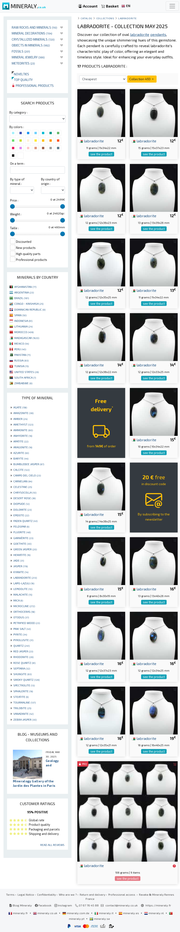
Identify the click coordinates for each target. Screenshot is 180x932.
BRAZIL (21, 298)
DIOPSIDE (21, 503)
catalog (86, 18)
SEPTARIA (21, 668)
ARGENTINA (24, 292)
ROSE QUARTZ (24, 662)
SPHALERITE (23, 691)
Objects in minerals (31, 45)
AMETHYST (23, 424)
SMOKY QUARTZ (26, 679)
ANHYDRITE (22, 435)
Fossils (21, 51)
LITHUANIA (23, 326)
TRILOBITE (22, 708)
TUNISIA (21, 366)
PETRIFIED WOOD (26, 622)
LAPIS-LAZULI (23, 583)
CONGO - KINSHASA (28, 303)
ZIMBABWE (23, 383)
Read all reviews (52, 844)
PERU (20, 349)
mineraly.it (104, 913)
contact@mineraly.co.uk (121, 905)
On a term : (17, 163)
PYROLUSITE (23, 640)
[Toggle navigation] (172, 6)
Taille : (14, 228)
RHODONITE (23, 656)
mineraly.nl (154, 913)
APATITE (20, 441)
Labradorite (127, 18)
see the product (101, 154)
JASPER (20, 566)
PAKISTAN (22, 354)
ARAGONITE (22, 447)
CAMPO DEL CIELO (27, 475)
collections (105, 18)
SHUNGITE (22, 674)
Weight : (15, 214)
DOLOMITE (22, 509)
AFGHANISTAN (25, 286)
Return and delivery (92, 894)
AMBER (20, 418)
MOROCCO (24, 332)
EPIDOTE (21, 515)
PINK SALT (22, 628)
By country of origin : (50, 181)
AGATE (20, 407)
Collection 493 (141, 79)
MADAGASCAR (26, 337)
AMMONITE (23, 430)
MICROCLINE (24, 606)
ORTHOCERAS (24, 611)
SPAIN (20, 315)
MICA (18, 600)
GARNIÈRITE (23, 538)
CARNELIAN (22, 481)
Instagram (63, 905)
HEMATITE (21, 554)
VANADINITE (23, 713)
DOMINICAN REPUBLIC (29, 309)
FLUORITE (22, 532)
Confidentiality (46, 894)
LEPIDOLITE (22, 588)
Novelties (20, 74)
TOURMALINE (24, 702)
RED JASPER (23, 651)
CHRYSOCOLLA (24, 492)
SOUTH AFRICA (25, 377)
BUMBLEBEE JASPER (28, 464)
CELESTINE (22, 486)
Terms (10, 894)
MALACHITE (22, 594)
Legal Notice (26, 894)
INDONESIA (23, 320)
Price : (14, 200)
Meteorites (23, 63)
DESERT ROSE (24, 498)
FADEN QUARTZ (25, 520)
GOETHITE (22, 543)
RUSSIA (21, 360)
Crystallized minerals (33, 39)
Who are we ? (68, 894)
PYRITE (20, 634)
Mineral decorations (32, 33)
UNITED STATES (26, 371)
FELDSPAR (21, 526)
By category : (18, 112)
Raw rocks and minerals (34, 27)
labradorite (91, 140)
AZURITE (21, 452)
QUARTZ (21, 645)
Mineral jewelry (28, 57)
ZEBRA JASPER (25, 719)
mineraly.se (100, 918)
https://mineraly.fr (158, 905)
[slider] (12, 206)
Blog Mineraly (20, 905)
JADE (18, 560)
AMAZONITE (23, 413)
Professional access (122, 894)
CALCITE (21, 469)
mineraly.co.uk (45, 913)
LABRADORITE (25, 577)
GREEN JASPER (25, 549)
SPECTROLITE (24, 685)
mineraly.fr (18, 913)
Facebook (43, 905)
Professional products (33, 85)
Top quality (22, 80)
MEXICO (21, 343)
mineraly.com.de (76, 913)
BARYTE (20, 458)
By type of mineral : (17, 181)
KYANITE (20, 572)
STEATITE (21, 696)
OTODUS (21, 617)
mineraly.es (129, 913)
